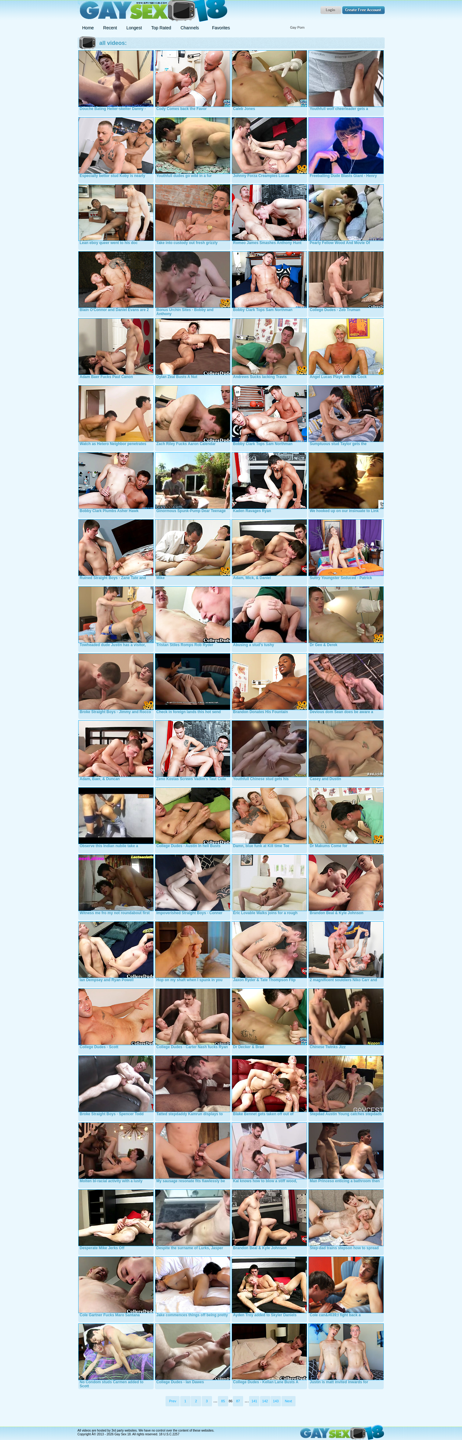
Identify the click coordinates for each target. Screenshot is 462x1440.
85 (223, 1401)
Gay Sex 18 (153, 11)
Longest (134, 27)
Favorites (221, 27)
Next (288, 1401)
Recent (110, 27)
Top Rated (161, 27)
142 (265, 1401)
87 (238, 1401)
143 (276, 1401)
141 (254, 1401)
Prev (172, 1401)
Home (88, 27)
